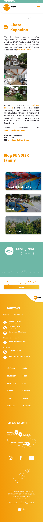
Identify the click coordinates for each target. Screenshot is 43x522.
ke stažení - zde (21, 498)
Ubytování (11, 383)
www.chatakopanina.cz (14, 130)
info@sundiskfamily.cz (18, 140)
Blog (27, 18)
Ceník (9, 398)
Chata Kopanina (34, 18)
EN (39, 1)
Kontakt (11, 406)
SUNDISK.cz (26, 406)
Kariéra (25, 398)
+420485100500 (8, 2)
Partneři (26, 391)
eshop (21, 287)
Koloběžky (11, 376)
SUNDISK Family (24, 49)
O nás (24, 368)
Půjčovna (11, 368)
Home (23, 18)
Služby (10, 391)
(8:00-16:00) (15, 322)
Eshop (24, 376)
